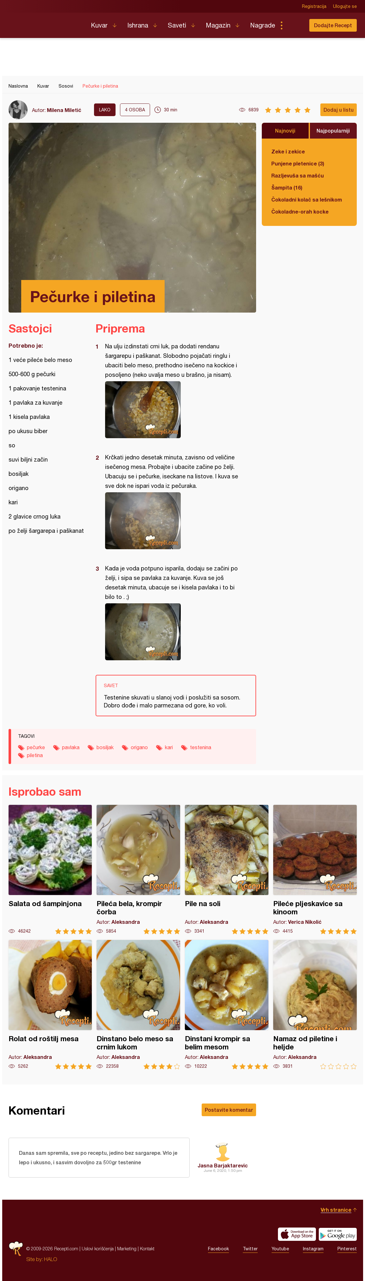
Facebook (218, 1248)
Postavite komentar (229, 1110)
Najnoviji (285, 130)
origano (139, 747)
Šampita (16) (286, 187)
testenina (200, 747)
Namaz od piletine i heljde (315, 1004)
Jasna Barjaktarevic (223, 1165)
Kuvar (99, 25)
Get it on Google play (338, 1234)
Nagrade (262, 25)
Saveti (177, 25)
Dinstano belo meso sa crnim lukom (138, 1004)
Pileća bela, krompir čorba (138, 869)
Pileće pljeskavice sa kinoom (315, 869)
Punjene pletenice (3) (297, 163)
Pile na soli (226, 869)
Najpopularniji (333, 130)
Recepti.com (45, 22)
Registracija (314, 6)
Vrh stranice (336, 1210)
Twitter (250, 1248)
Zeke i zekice (288, 151)
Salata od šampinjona (50, 869)
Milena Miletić (64, 110)
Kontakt (147, 1248)
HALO (50, 1259)
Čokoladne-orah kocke (300, 211)
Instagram (313, 1248)
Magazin (218, 25)
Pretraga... (294, 25)
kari (169, 747)
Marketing (126, 1248)
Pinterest (347, 1248)
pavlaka (70, 747)
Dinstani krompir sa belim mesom (226, 1004)
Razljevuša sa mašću (297, 175)
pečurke (36, 747)
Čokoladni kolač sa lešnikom (306, 199)
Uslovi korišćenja (98, 1248)
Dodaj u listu (339, 110)
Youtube (280, 1248)
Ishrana (137, 25)
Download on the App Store (297, 1234)
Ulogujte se (345, 6)
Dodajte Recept (333, 25)
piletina (35, 755)
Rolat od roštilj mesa (50, 1004)
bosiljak (105, 747)
